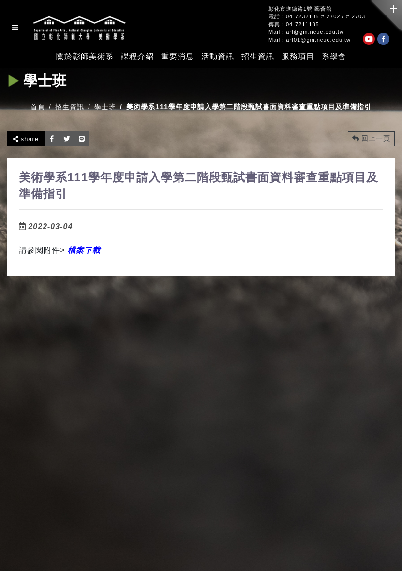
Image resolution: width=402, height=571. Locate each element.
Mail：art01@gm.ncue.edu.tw (309, 40)
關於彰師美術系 (85, 56)
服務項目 (298, 56)
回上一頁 (371, 138)
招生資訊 (257, 56)
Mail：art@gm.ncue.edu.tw (306, 32)
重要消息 (177, 56)
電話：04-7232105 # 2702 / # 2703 (316, 16)
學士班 (105, 107)
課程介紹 (137, 56)
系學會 (334, 56)
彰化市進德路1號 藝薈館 (300, 9)
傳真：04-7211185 (293, 24)
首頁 (37, 107)
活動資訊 (217, 56)
